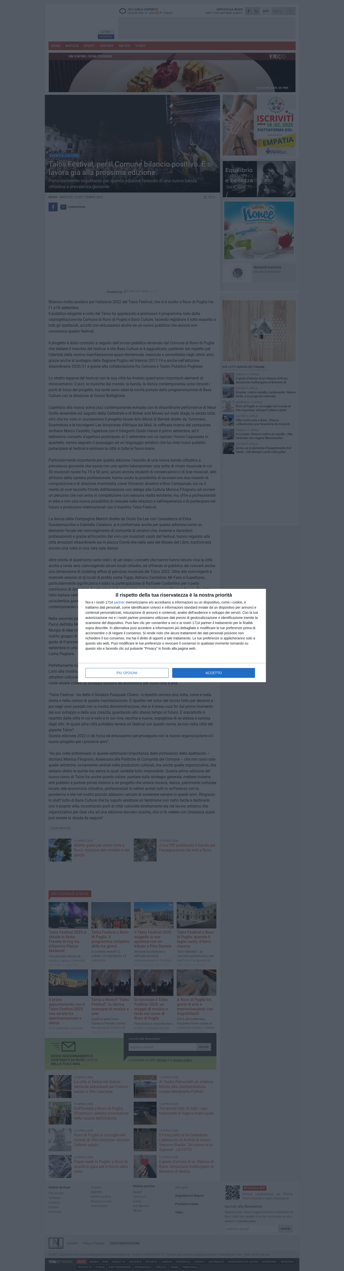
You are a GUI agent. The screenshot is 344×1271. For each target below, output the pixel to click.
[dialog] (172, 635)
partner (119, 602)
